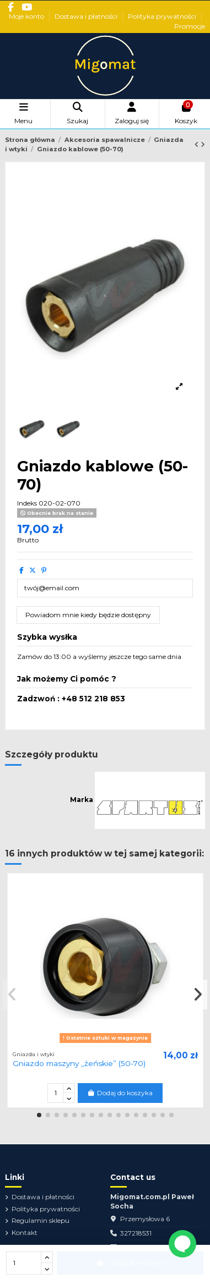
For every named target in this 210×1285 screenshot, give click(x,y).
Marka (81, 799)
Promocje (189, 26)
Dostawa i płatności (87, 16)
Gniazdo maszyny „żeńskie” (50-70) (79, 1063)
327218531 (136, 1233)
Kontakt (24, 1232)
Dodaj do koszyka (120, 1093)
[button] (39, 1115)
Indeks (27, 503)
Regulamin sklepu (40, 1220)
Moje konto (27, 16)
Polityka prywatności (163, 16)
